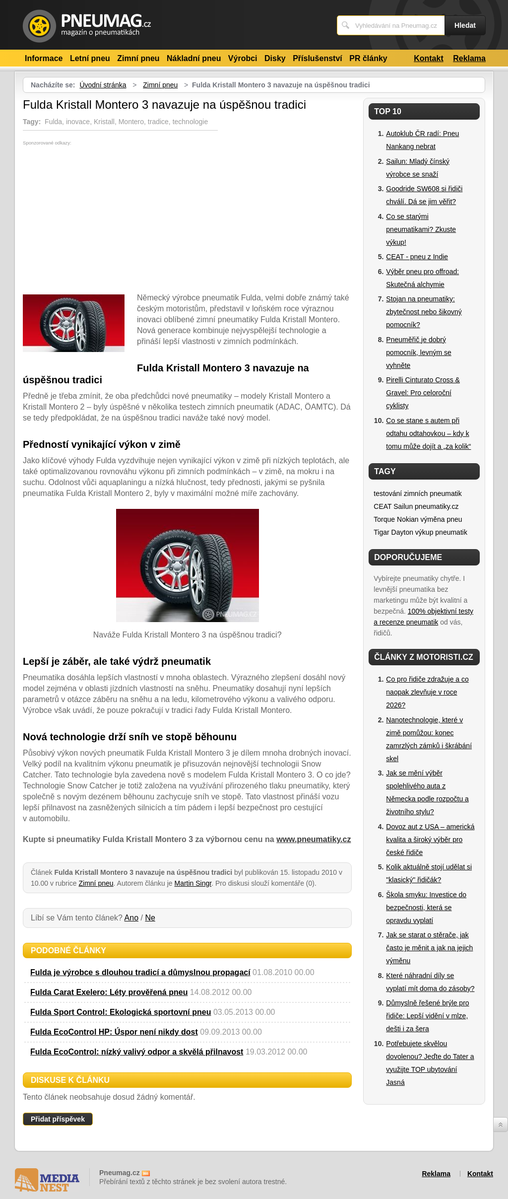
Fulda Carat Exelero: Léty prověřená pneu (109, 992)
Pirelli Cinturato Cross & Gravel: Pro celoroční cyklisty (423, 393)
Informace (44, 58)
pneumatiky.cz (436, 506)
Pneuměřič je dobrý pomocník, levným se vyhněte (418, 352)
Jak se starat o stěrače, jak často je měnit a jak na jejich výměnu (429, 948)
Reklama (469, 58)
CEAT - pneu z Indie (417, 257)
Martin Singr (193, 883)
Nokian (408, 519)
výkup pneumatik (441, 532)
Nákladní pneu (194, 58)
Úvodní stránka (102, 85)
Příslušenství (317, 58)
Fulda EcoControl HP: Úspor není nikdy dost (114, 1032)
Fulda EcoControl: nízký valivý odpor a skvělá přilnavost (136, 1052)
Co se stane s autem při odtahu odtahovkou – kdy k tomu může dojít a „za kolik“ (428, 433)
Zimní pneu (138, 58)
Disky (275, 58)
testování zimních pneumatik (417, 493)
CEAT (382, 506)
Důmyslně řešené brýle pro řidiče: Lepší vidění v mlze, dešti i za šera (427, 1016)
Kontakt (429, 58)
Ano (131, 918)
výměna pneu (441, 519)
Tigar (381, 532)
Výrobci (242, 58)
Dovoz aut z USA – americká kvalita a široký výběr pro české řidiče (430, 839)
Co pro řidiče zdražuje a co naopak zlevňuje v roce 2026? (427, 692)
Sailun (403, 506)
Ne (150, 918)
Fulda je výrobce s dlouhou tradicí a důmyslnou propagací (140, 972)
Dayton (402, 532)
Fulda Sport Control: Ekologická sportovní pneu (120, 1012)
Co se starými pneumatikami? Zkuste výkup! (421, 229)
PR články (368, 58)
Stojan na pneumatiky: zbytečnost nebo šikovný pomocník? (424, 312)
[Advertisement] (106, 219)
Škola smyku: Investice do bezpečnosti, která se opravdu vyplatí (426, 907)
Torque (384, 519)
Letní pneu (90, 58)
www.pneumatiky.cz (313, 839)
